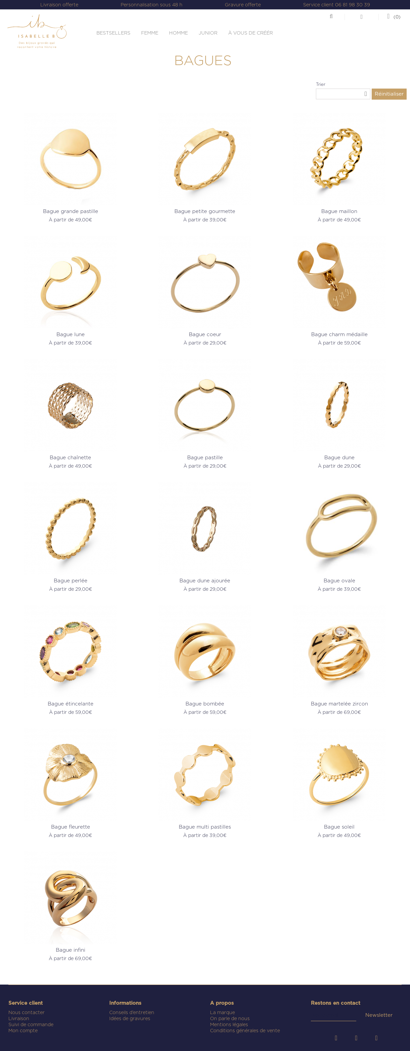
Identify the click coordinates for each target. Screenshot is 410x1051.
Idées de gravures (129, 1018)
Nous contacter (26, 1012)
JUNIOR (208, 33)
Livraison (18, 1018)
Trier (320, 84)
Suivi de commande (30, 1024)
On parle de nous (230, 1018)
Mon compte (23, 1030)
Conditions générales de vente (245, 1030)
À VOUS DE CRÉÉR (250, 33)
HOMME (178, 33)
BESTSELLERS (113, 33)
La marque (222, 1012)
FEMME (149, 33)
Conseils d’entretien (131, 1012)
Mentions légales (229, 1024)
